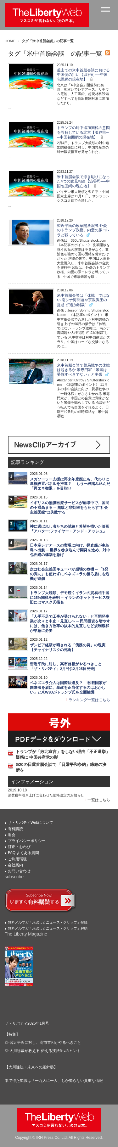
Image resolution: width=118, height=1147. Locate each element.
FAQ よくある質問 (23, 853)
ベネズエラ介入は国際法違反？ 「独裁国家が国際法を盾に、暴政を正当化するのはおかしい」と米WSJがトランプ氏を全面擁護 (68, 687)
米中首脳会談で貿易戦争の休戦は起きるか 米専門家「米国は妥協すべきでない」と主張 (83, 370)
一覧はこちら (97, 800)
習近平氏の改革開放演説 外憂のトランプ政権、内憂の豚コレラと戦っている (83, 230)
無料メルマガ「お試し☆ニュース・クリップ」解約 (47, 928)
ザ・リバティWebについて (30, 822)
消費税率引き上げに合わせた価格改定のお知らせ (46, 795)
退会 (11, 835)
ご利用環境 (17, 859)
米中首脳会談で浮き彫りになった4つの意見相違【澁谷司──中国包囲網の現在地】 (83, 181)
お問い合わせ (19, 871)
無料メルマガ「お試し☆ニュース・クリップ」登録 (47, 922)
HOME (10, 41)
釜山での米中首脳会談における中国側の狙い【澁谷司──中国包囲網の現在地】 (83, 75)
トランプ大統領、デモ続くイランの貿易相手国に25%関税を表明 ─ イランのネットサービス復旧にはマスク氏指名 (70, 597)
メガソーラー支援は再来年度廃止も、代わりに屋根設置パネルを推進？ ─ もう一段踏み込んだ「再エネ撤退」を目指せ (70, 484)
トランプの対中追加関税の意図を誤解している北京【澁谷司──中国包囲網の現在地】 (83, 132)
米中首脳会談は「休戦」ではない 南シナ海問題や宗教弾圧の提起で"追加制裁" (83, 300)
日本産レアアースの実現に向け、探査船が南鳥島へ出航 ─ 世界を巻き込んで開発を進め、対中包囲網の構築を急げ (70, 550)
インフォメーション (32, 781)
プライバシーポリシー (27, 841)
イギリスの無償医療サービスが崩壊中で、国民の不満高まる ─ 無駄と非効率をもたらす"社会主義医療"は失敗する (69, 507)
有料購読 (15, 829)
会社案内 (15, 865)
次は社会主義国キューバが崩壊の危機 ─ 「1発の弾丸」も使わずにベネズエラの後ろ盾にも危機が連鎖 (69, 574)
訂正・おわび (19, 847)
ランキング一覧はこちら (88, 700)
